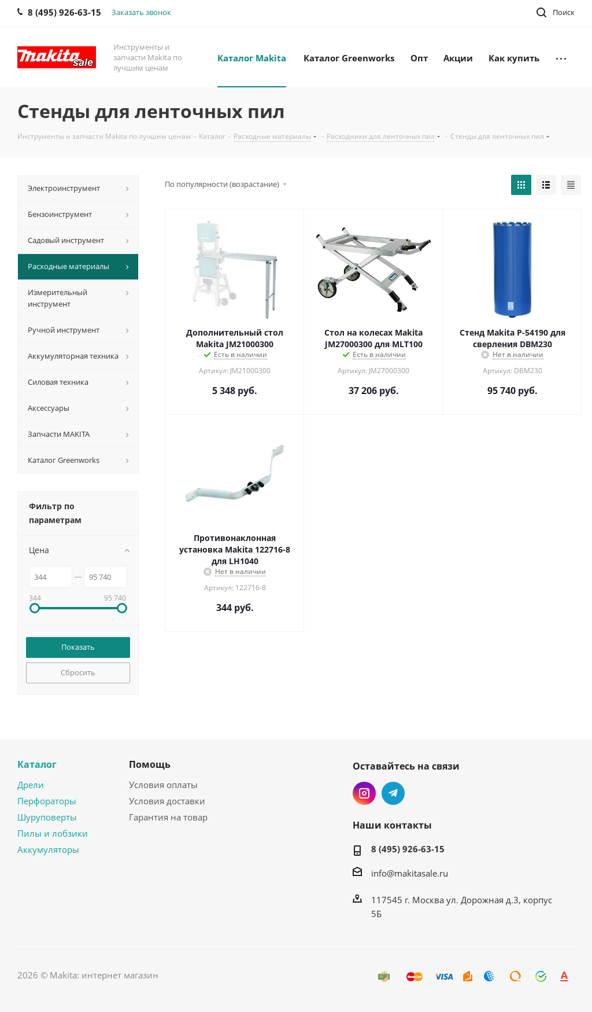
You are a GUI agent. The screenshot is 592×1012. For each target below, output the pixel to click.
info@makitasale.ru (409, 873)
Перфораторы (46, 801)
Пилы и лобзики (52, 833)
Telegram (393, 793)
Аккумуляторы (48, 849)
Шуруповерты (47, 817)
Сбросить (78, 672)
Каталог (37, 764)
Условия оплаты (163, 784)
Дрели (30, 784)
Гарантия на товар (168, 817)
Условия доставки (167, 801)
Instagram (364, 793)
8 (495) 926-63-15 (408, 849)
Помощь (150, 764)
